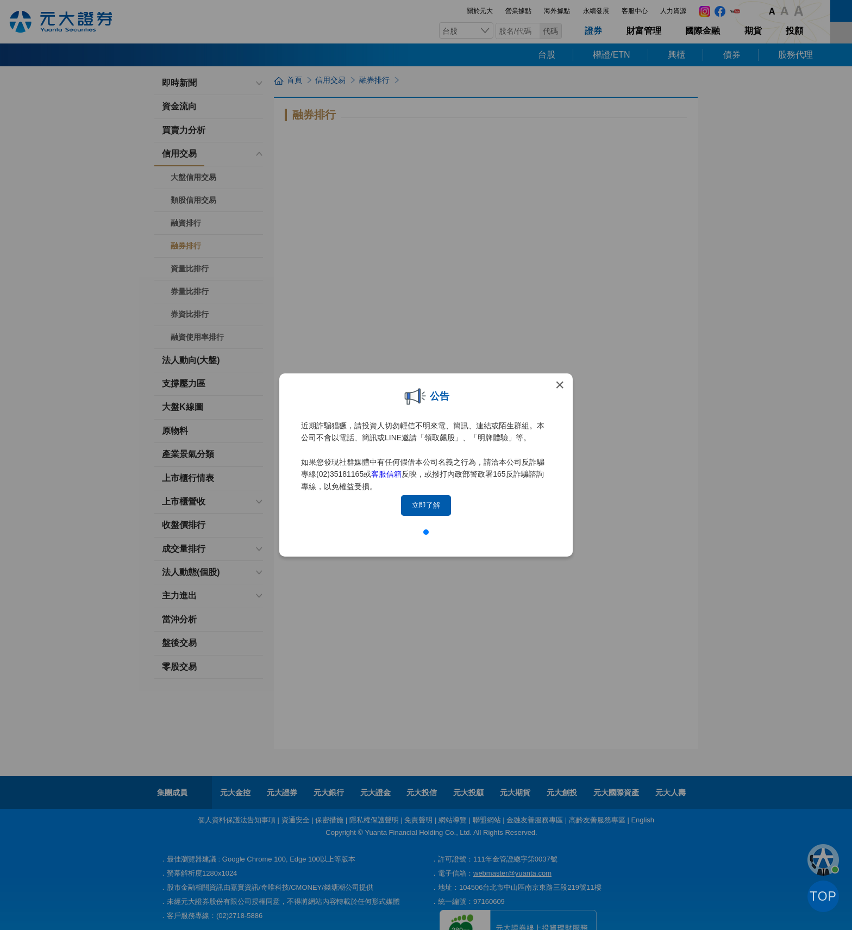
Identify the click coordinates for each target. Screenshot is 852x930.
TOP (823, 896)
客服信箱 (386, 474)
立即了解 (426, 505)
